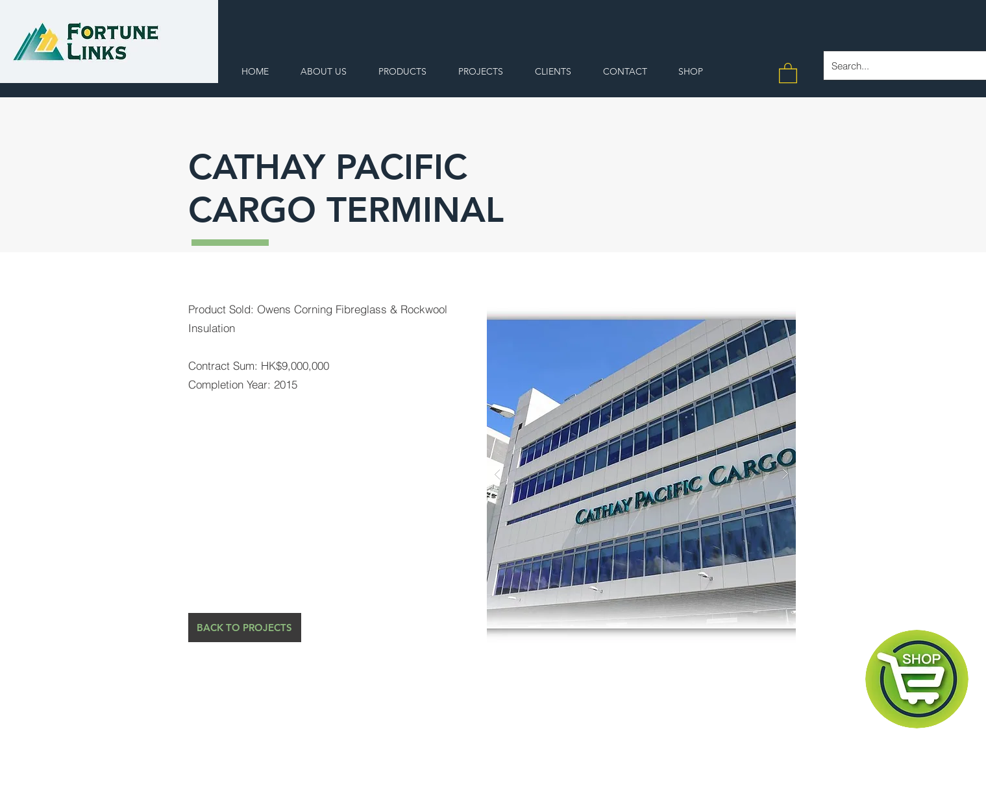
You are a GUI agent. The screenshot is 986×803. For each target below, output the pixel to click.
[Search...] (900, 65)
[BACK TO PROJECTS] (244, 627)
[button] (788, 72)
